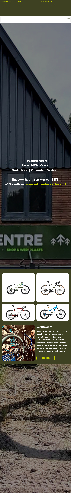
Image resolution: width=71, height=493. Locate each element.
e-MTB (53, 312)
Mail (19, 1)
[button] (46, 1)
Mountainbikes (18, 287)
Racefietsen (18, 312)
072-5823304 (6, 1)
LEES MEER (45, 358)
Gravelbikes (52, 288)
